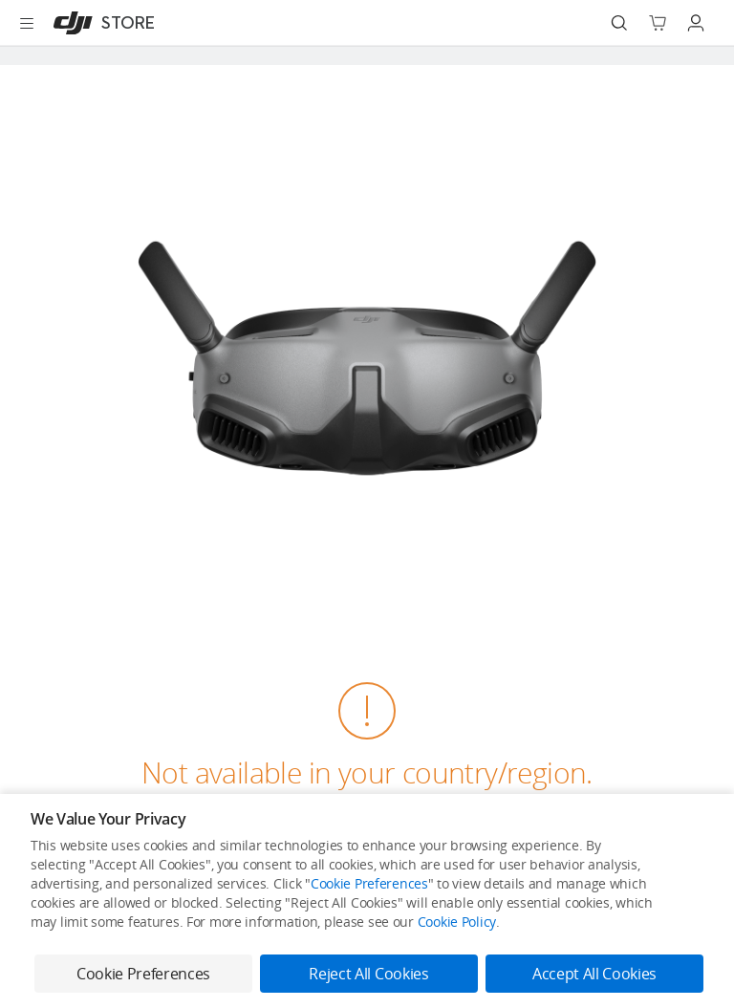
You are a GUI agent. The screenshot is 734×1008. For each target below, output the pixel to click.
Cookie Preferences (369, 883)
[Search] (619, 23)
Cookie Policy (457, 921)
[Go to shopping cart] (657, 23)
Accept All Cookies (594, 973)
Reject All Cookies (368, 973)
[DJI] (100, 22)
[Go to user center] (696, 23)
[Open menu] (27, 23)
